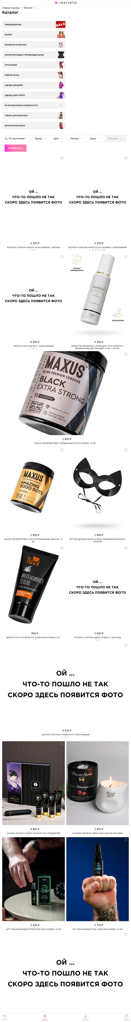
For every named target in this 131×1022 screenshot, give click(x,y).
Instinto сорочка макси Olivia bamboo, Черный (33, 197)
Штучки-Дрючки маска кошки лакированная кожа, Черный (97, 490)
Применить (15, 97)
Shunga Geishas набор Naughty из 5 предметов (33, 783)
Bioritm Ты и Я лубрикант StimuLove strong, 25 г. (33, 587)
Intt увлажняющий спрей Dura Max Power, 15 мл (33, 879)
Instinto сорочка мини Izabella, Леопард (97, 587)
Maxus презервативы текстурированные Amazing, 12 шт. (33, 490)
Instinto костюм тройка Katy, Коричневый (65, 684)
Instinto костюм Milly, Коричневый (33, 295)
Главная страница (11, 8)
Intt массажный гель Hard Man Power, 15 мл (97, 879)
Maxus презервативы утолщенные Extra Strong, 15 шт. (65, 393)
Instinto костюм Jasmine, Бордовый (65, 973)
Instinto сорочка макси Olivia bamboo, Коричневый (97, 197)
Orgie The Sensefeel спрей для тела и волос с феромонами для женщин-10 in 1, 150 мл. (97, 296)
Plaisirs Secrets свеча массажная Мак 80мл (97, 783)
